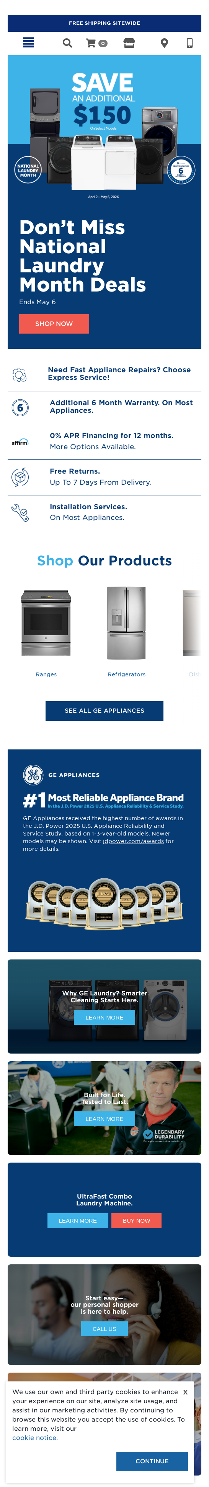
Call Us (104, 1329)
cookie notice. (35, 1437)
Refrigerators (126, 630)
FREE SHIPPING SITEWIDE (104, 23)
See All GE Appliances (104, 710)
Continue (152, 1461)
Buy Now (136, 1220)
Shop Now (54, 323)
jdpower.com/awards (133, 841)
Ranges (46, 630)
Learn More (104, 1017)
